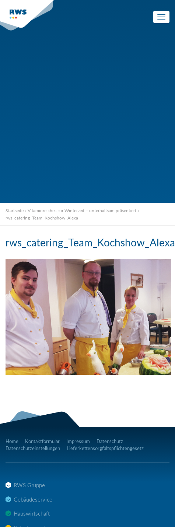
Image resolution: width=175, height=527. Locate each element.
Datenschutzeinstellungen (33, 448)
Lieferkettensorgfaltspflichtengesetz (105, 448)
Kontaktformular (42, 441)
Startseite (15, 210)
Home (12, 441)
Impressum (78, 441)
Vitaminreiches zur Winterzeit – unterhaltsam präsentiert (82, 210)
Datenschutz (110, 441)
